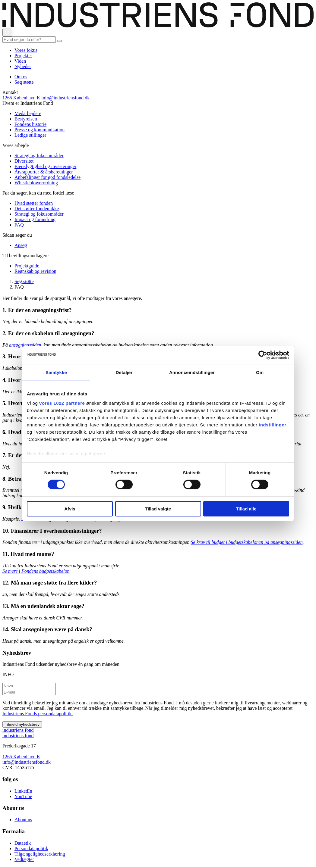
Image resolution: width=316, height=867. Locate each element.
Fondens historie (30, 124)
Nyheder (22, 66)
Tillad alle (246, 508)
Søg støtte (24, 82)
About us (23, 819)
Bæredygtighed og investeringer (45, 166)
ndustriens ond (18, 730)
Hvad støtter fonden (33, 203)
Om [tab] (260, 372)
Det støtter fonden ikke (36, 208)
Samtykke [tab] (56, 372)
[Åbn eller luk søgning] (7, 32)
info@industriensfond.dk (65, 97)
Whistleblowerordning (36, 182)
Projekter (23, 55)
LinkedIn (23, 791)
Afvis (69, 508)
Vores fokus (25, 50)
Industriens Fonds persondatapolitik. (37, 713)
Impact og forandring (34, 219)
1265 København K (21, 97)
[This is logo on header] (158, 25)
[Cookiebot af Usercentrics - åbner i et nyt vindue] (262, 354)
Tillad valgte (158, 508)
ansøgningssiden (26, 345)
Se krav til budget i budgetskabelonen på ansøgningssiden (247, 542)
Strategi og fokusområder (39, 155)
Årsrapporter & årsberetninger (43, 171)
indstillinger (272, 424)
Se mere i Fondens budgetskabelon (35, 571)
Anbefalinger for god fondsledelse (47, 177)
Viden (20, 61)
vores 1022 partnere (62, 403)
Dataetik (22, 843)
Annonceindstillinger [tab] (192, 372)
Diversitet (23, 161)
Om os (20, 76)
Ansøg (20, 245)
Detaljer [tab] (124, 372)
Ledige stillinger (30, 135)
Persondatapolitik (31, 848)
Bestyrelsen (25, 118)
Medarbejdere (27, 113)
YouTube (23, 796)
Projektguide (26, 265)
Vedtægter (24, 859)
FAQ (19, 224)
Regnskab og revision (35, 271)
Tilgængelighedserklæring (39, 853)
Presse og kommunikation (39, 129)
